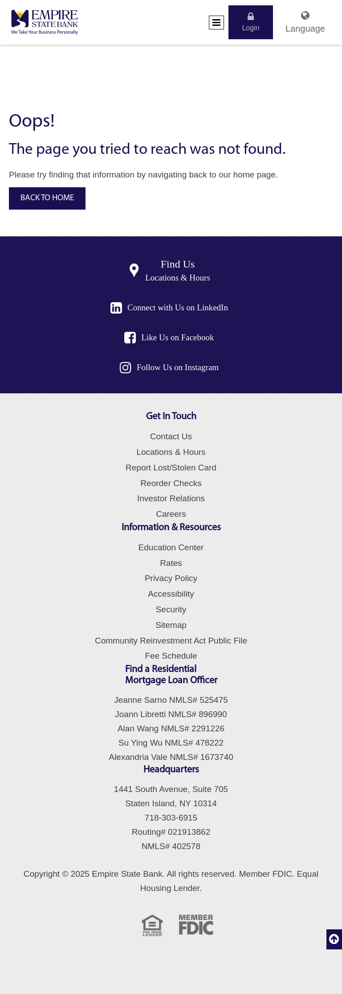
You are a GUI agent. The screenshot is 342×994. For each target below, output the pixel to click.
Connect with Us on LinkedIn (177, 307)
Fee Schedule (171, 655)
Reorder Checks (170, 483)
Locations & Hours (177, 277)
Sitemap (171, 625)
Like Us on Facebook (177, 337)
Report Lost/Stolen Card (171, 467)
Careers (171, 514)
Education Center (171, 547)
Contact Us (171, 436)
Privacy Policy (171, 578)
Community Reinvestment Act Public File (171, 640)
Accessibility (171, 593)
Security (171, 609)
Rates (171, 563)
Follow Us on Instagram (178, 367)
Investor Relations (171, 498)
